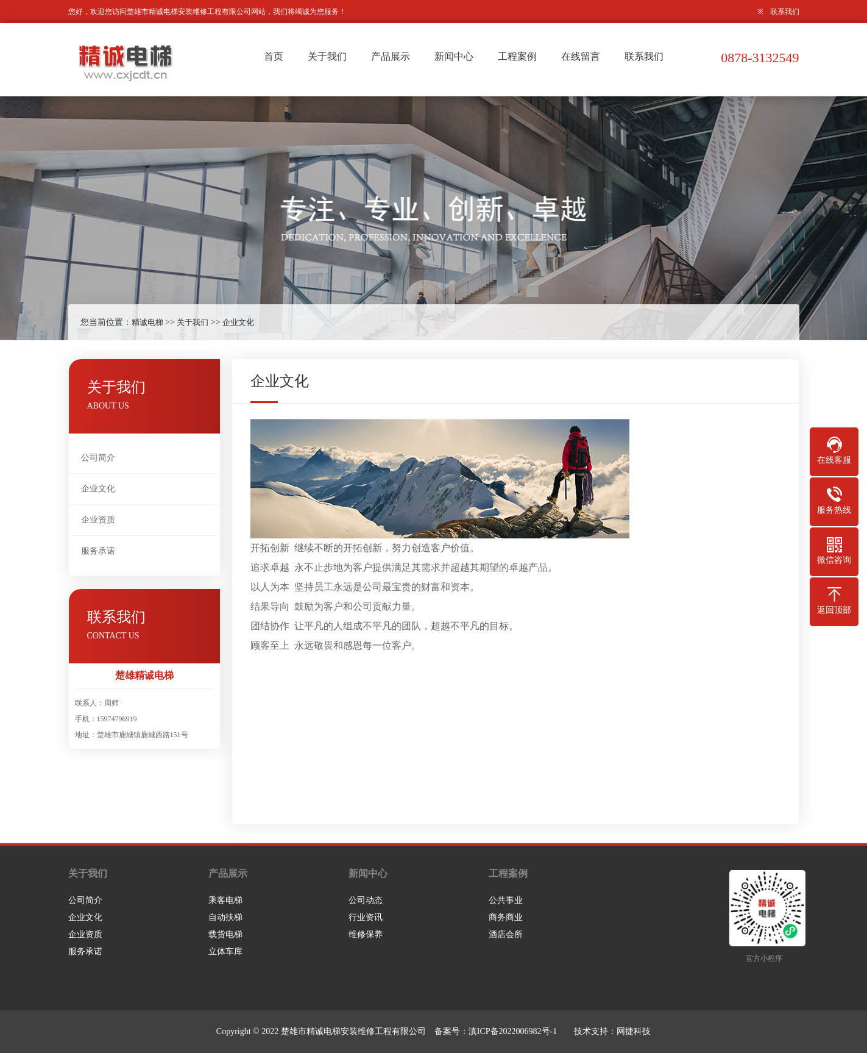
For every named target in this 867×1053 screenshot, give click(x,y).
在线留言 (580, 56)
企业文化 (238, 322)
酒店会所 (506, 934)
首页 (273, 56)
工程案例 (517, 56)
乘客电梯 (225, 900)
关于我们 (327, 56)
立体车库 (225, 951)
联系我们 (784, 11)
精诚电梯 (147, 322)
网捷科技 (634, 1031)
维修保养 (366, 934)
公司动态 (366, 900)
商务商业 (506, 917)
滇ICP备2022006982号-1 (513, 1031)
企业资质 (98, 519)
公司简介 (98, 457)
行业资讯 (366, 917)
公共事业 (506, 900)
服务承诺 (98, 550)
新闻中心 (453, 56)
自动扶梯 (225, 917)
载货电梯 (225, 934)
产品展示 (390, 56)
